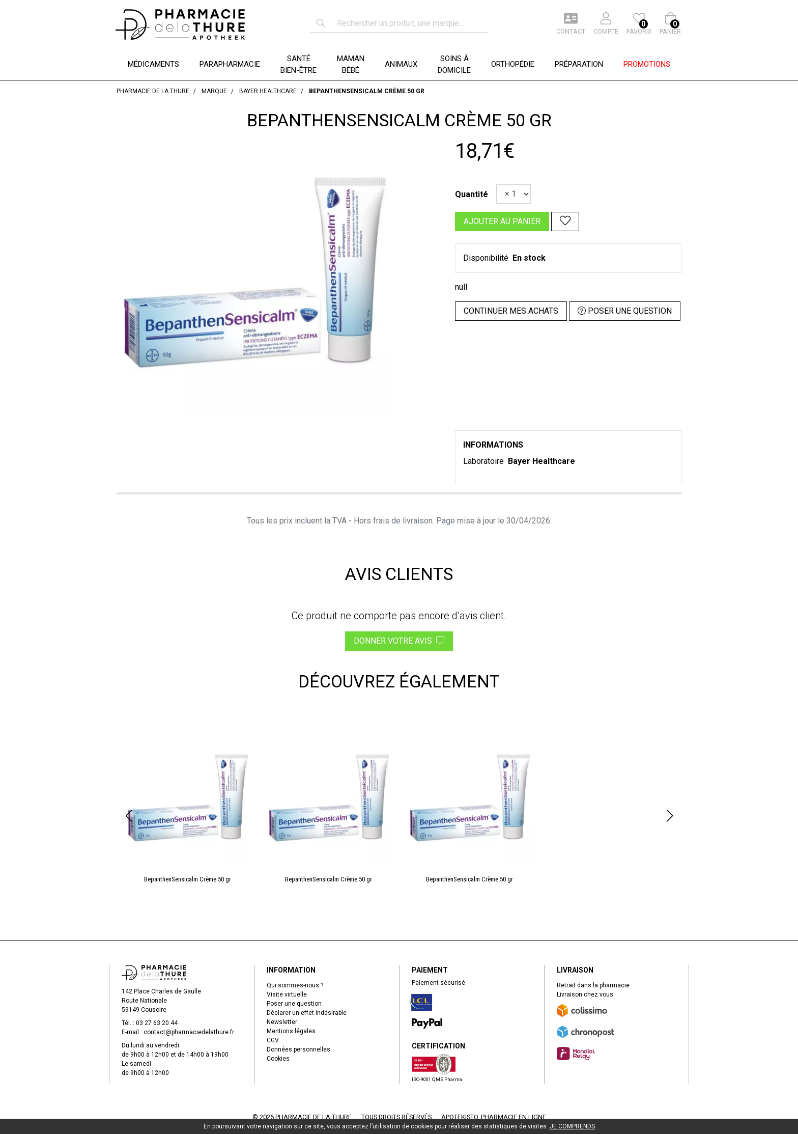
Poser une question (294, 1003)
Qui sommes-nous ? (295, 985)
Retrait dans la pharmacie (593, 985)
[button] (128, 816)
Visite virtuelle (287, 994)
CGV (273, 1040)
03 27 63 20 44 (157, 1023)
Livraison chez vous (585, 994)
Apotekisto (493, 1117)
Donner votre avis (399, 641)
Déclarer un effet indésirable (307, 1012)
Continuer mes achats (511, 311)
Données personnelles (298, 1049)
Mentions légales (291, 1031)
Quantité (471, 194)
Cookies (278, 1058)
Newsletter (282, 1022)
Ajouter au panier (502, 221)
